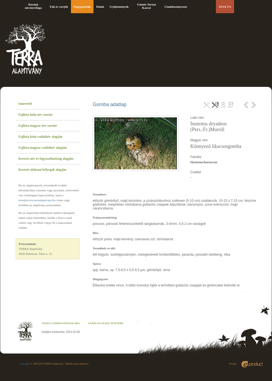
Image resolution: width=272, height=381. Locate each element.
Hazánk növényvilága (33, 6)
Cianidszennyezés (175, 6)
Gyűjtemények (119, 6)
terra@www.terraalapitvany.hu (37, 200)
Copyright (25, 363)
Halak (100, 6)
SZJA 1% (225, 6)
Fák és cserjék (59, 6)
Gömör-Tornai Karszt (146, 6)
